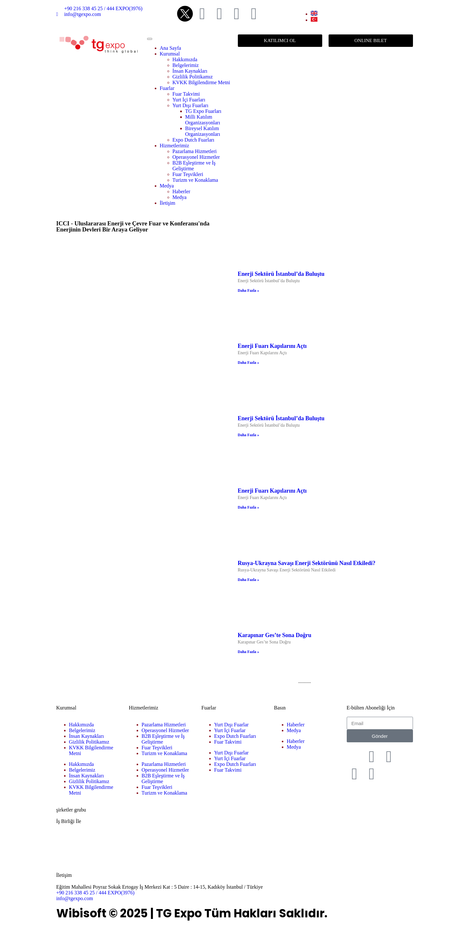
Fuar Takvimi (186, 94)
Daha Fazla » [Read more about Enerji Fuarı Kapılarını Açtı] (248, 362)
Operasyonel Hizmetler (196, 157)
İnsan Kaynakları (190, 71)
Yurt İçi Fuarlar (230, 730)
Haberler (181, 191)
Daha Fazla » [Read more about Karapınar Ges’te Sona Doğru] (248, 652)
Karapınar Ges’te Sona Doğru (274, 635)
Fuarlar (167, 88)
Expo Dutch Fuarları (194, 140)
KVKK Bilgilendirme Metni (201, 82)
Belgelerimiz (186, 65)
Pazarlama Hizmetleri (195, 151)
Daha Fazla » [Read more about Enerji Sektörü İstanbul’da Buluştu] (248, 290)
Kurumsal (170, 53)
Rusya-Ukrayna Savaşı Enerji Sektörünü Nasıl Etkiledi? (307, 563)
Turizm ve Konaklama (195, 180)
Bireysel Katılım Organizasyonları (202, 131)
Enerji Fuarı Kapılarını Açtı (272, 346)
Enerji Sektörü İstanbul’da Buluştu (281, 274)
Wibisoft (81, 913)
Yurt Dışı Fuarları (191, 105)
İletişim (167, 203)
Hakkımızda (185, 59)
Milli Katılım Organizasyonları (202, 119)
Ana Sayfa (170, 48)
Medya (167, 185)
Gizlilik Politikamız (193, 76)
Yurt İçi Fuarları (189, 99)
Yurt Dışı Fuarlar (231, 724)
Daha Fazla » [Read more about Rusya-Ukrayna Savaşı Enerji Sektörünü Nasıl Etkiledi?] (248, 579)
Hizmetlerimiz (174, 145)
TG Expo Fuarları (203, 111)
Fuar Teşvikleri (188, 174)
